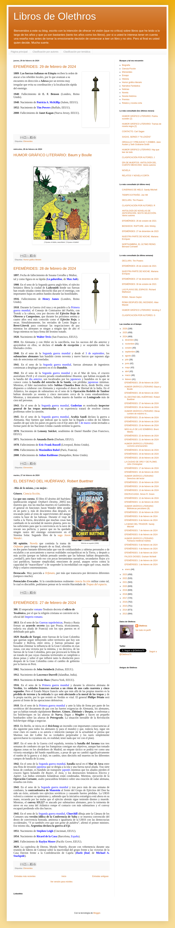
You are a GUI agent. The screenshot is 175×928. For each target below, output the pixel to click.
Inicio (64, 876)
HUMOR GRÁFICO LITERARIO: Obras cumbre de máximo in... (142, 412)
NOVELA (126, 170)
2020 (125, 586)
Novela (34, 543)
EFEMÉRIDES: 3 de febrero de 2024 (141, 553)
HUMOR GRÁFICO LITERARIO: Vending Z (141, 310)
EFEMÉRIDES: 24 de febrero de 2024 (142, 421)
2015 (125, 606)
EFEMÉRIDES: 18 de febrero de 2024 (142, 458)
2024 (125, 336)
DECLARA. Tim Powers (132, 200)
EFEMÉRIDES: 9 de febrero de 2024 (141, 516)
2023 (125, 574)
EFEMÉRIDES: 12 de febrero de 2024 (142, 498)
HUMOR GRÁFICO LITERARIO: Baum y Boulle (52, 155)
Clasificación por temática (76, 51)
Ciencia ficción (31, 493)
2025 (125, 332)
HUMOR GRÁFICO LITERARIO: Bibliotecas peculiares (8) (139, 507)
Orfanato (18, 546)
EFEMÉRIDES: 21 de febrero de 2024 (142, 439)
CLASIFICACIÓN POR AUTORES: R (138, 205)
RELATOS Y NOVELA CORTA (135, 175)
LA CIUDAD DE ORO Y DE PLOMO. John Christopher (141, 463)
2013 (125, 613)
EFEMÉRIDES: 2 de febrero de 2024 (141, 560)
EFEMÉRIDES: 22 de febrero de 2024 (142, 436)
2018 (125, 594)
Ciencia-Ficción (129, 69)
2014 (125, 610)
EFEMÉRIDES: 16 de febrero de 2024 (142, 472)
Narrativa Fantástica (131, 86)
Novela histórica (129, 96)
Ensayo (125, 75)
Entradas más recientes (25, 876)
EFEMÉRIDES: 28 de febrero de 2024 (44, 268)
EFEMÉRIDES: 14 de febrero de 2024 (142, 486)
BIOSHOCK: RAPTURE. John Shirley (139, 226)
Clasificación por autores (45, 51)
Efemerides (28, 141)
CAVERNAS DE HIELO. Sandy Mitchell (139, 190)
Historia (125, 79)
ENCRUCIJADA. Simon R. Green (139, 494)
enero (128, 569)
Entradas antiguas (100, 876)
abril (127, 371)
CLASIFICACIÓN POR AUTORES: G (138, 315)
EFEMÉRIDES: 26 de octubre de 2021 (139, 221)
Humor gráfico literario (32, 260)
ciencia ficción (82, 581)
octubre (128, 348)
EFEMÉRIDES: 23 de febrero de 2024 (142, 425)
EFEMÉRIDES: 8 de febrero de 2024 (141, 520)
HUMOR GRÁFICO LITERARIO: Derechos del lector (139, 477)
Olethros (143, 626)
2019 (125, 590)
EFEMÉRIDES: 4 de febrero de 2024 (141, 549)
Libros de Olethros (54, 16)
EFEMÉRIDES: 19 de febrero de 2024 (142, 454)
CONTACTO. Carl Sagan (133, 131)
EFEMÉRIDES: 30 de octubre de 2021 (139, 284)
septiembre (130, 352)
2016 (125, 602)
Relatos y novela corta (132, 103)
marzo (128, 375)
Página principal (19, 51)
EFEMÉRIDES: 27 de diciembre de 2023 (140, 231)
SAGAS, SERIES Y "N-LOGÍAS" (136, 137)
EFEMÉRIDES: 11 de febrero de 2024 (142, 502)
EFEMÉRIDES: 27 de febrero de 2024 (44, 603)
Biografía (126, 65)
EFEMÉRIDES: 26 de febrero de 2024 (142, 407)
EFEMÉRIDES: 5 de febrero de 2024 (141, 545)
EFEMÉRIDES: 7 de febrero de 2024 (141, 530)
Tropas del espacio (96, 584)
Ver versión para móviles (61, 882)
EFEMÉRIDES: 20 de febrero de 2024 (142, 450)
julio (127, 359)
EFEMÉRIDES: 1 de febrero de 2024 (141, 564)
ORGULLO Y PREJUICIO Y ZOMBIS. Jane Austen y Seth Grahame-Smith (141, 143)
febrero (128, 379)
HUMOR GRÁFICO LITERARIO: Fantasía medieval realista (139, 539)
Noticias (125, 89)
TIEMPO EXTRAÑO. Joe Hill (135, 195)
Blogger (96, 913)
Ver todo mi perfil (143, 630)
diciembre (129, 340)
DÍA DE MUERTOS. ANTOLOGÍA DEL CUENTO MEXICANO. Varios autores (139, 163)
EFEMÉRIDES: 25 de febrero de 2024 (142, 417)
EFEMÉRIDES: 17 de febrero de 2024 (142, 468)
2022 (125, 578)
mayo (128, 367)
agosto (128, 356)
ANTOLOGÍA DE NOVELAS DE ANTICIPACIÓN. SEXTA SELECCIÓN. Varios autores (139, 213)
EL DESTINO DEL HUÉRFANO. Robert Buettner (53, 481)
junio (127, 363)
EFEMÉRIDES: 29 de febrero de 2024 (44, 66)
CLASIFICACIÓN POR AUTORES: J (138, 157)
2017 (125, 598)
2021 (125, 582)
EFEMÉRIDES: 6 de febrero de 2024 (141, 534)
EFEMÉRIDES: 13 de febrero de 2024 (142, 490)
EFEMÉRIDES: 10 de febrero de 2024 (142, 512)
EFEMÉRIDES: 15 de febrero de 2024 (142, 482)
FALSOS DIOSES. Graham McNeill (140, 556)
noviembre (130, 344)
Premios (125, 99)
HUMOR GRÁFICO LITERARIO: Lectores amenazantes (139, 444)
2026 (125, 328)
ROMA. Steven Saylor (132, 297)
